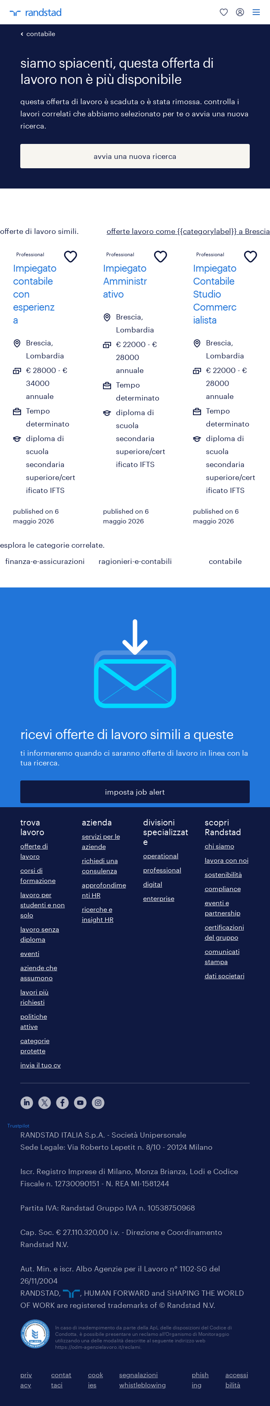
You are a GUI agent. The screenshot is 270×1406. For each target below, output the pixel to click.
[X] (44, 1102)
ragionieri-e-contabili (135, 561)
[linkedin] (26, 1102)
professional (162, 870)
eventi (29, 953)
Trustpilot (18, 1125)
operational (160, 855)
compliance (223, 888)
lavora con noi (227, 860)
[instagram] (98, 1102)
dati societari (224, 975)
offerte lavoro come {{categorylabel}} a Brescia (188, 231)
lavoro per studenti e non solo (42, 905)
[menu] (256, 12)
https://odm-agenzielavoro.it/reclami (97, 1347)
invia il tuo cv (40, 1065)
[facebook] (62, 1102)
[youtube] (80, 1102)
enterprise (158, 898)
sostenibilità (223, 874)
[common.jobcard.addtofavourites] (70, 256)
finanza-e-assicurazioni (45, 561)
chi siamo (219, 846)
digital (152, 884)
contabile (40, 33)
